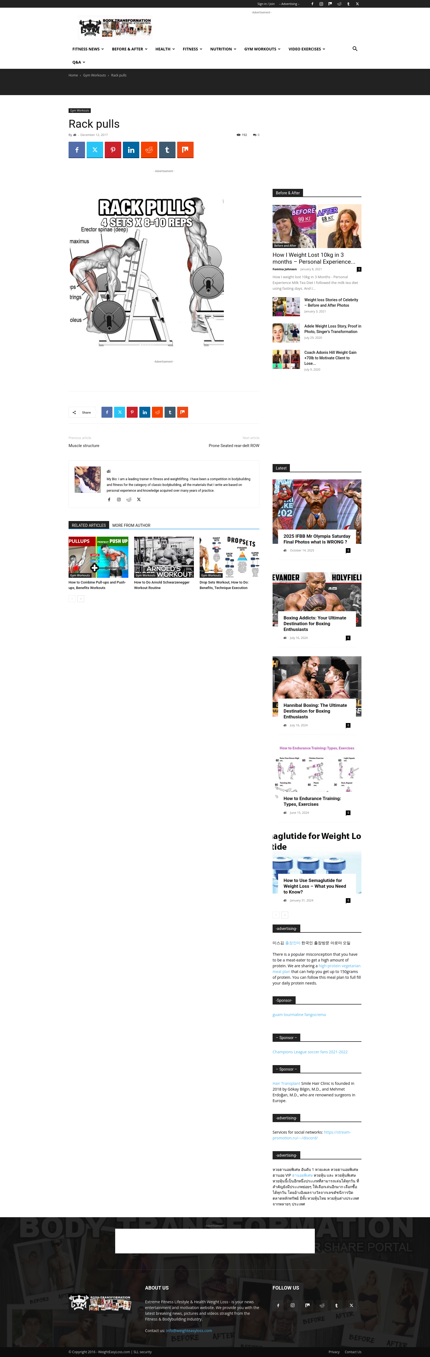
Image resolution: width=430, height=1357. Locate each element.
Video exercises (306, 49)
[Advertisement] (261, 27)
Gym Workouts (262, 49)
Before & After (129, 49)
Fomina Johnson (285, 269)
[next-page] (80, 598)
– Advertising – (289, 4)
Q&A (78, 62)
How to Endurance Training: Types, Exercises (312, 801)
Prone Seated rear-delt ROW (234, 445)
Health (165, 49)
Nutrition (223, 49)
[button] (354, 49)
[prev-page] (72, 598)
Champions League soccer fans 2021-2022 (310, 1051)
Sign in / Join (266, 4)
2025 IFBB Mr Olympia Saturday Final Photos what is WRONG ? (317, 539)
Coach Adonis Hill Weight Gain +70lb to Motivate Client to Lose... (330, 358)
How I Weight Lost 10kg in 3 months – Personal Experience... (314, 258)
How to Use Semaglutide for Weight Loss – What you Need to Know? (315, 886)
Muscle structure (84, 445)
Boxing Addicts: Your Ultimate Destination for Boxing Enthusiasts (315, 623)
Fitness (192, 49)
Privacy (334, 1352)
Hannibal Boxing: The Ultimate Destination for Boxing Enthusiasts (315, 710)
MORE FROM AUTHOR (131, 525)
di (74, 135)
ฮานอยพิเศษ (302, 1175)
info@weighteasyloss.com (189, 1330)
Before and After (285, 245)
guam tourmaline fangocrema (299, 1014)
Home (73, 75)
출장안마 (293, 942)
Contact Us (353, 1352)
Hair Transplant (286, 1083)
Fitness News (88, 49)
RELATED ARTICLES (89, 525)
